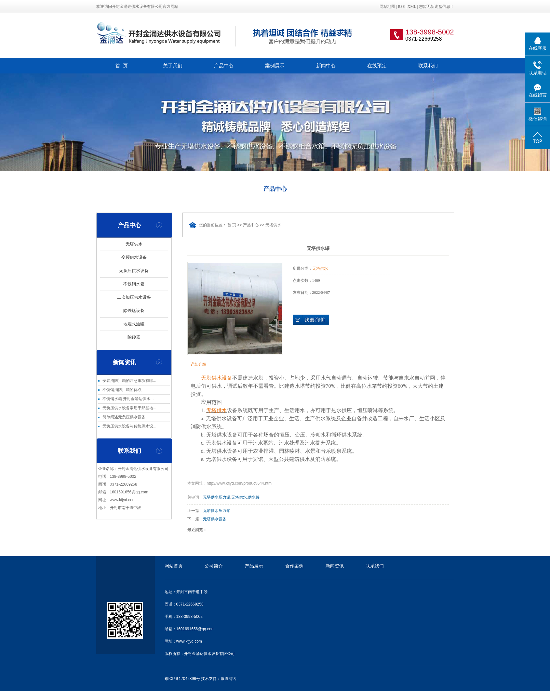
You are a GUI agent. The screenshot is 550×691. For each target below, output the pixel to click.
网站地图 (388, 6)
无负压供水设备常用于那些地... (129, 408)
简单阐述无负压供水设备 (123, 417)
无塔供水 (134, 243)
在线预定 (377, 65)
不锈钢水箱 (133, 283)
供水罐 (254, 497)
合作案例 (294, 565)
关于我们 (172, 65)
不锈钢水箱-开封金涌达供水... (128, 399)
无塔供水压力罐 (216, 497)
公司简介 (214, 565)
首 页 (121, 65)
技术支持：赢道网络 (218, 678)
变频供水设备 (134, 257)
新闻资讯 (335, 565)
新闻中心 (326, 65)
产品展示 (254, 565)
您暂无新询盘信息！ (436, 6)
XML (412, 6)
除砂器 (133, 337)
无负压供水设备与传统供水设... (129, 426)
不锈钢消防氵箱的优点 (121, 389)
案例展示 (275, 65)
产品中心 (224, 65)
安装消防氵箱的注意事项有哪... (129, 380)
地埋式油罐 (133, 323)
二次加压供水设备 (134, 297)
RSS (401, 6)
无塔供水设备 (214, 519)
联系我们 (428, 65)
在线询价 (311, 320)
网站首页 (174, 565)
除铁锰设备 (133, 310)
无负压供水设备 (134, 270)
